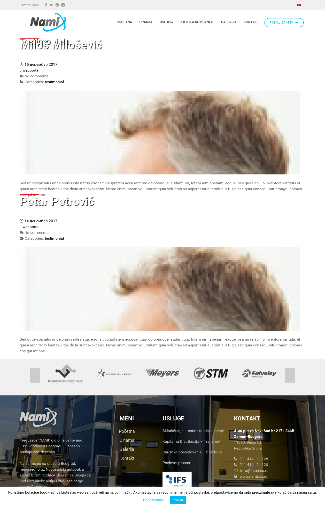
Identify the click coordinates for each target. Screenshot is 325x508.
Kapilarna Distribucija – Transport (191, 441)
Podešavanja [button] (153, 500)
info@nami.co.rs (251, 470)
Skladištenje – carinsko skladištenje (193, 430)
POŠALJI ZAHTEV (284, 22)
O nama (126, 440)
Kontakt (126, 458)
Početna (127, 431)
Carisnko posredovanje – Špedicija (192, 452)
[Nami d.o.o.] (48, 22)
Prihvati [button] (178, 500)
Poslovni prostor (176, 462)
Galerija (127, 449)
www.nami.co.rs (250, 476)
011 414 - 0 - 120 (251, 464)
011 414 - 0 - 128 (251, 459)
